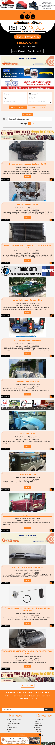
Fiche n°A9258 (5, 669)
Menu (27, 12)
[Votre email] (23, 709)
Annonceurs (38, 727)
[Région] (15, 94)
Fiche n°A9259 (5, 626)
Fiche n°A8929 (5, 530)
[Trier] (30, 119)
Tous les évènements (13, 719)
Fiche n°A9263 (5, 179)
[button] (27, 151)
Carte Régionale (19, 51)
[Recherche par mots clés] (38, 102)
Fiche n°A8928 (5, 449)
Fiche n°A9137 (5, 356)
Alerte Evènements (13, 723)
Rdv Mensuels (11, 721)
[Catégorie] (40, 98)
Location (9, 729)
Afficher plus (27, 686)
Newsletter (37, 723)
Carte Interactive (35, 51)
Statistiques (38, 729)
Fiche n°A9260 (5, 583)
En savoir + (27, 176)
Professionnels (11, 727)
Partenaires (38, 725)
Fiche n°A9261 (5, 263)
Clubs (8, 725)
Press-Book (38, 731)
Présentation (38, 719)
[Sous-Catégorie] (15, 102)
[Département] (40, 94)
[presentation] (27, 703)
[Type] (15, 98)
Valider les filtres (18, 107)
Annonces (9, 731)
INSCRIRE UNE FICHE (27, 36)
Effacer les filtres (37, 107)
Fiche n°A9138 (5, 315)
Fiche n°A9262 (5, 220)
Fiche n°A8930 (5, 490)
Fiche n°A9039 (5, 397)
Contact (36, 721)
